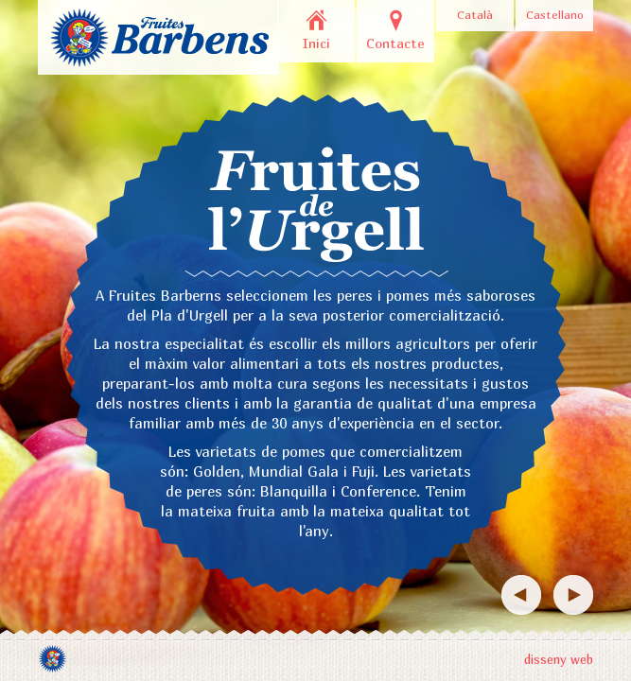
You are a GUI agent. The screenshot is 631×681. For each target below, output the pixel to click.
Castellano (555, 15)
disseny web (558, 659)
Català (475, 15)
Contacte (395, 43)
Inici (316, 43)
